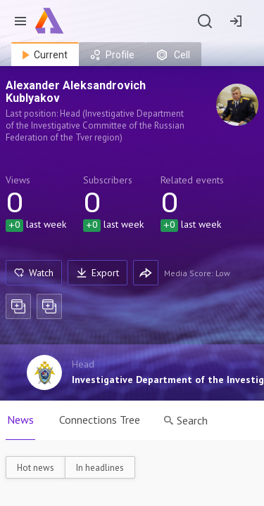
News (20, 420)
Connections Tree (99, 420)
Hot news (35, 468)
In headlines (100, 468)
